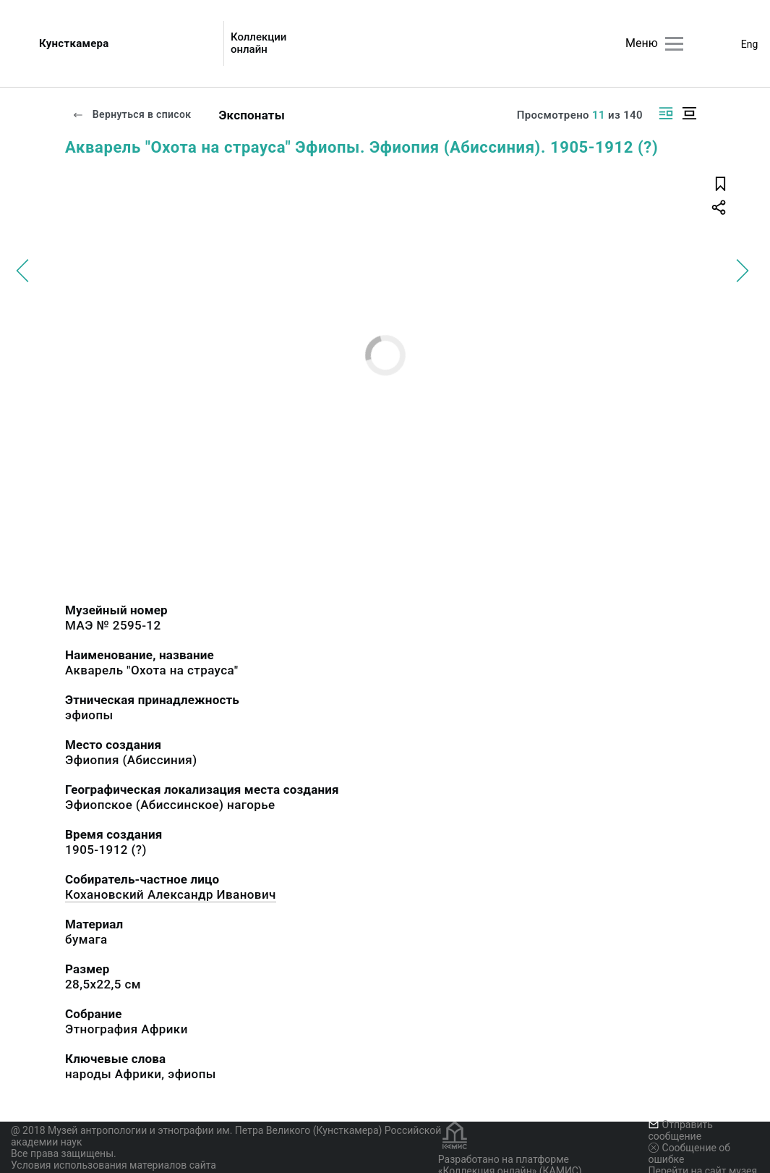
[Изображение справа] (665, 113)
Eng (749, 44)
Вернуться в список (131, 114)
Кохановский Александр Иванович (170, 894)
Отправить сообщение (681, 1130)
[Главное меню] (674, 44)
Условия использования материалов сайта (113, 1165)
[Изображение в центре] (689, 113)
